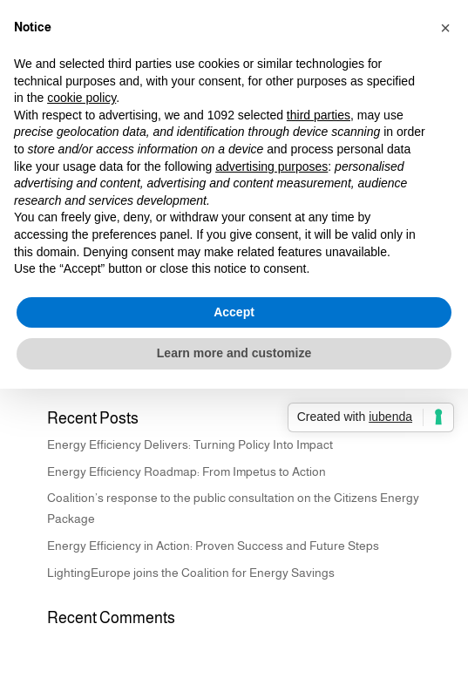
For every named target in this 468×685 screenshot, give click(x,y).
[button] (445, 28)
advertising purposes (271, 166)
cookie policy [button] (81, 98)
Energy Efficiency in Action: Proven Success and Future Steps (213, 546)
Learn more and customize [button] (234, 353)
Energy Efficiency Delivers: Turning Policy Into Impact (190, 444)
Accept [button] (234, 312)
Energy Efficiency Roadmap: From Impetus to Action (186, 471)
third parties (318, 115)
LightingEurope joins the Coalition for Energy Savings (191, 573)
